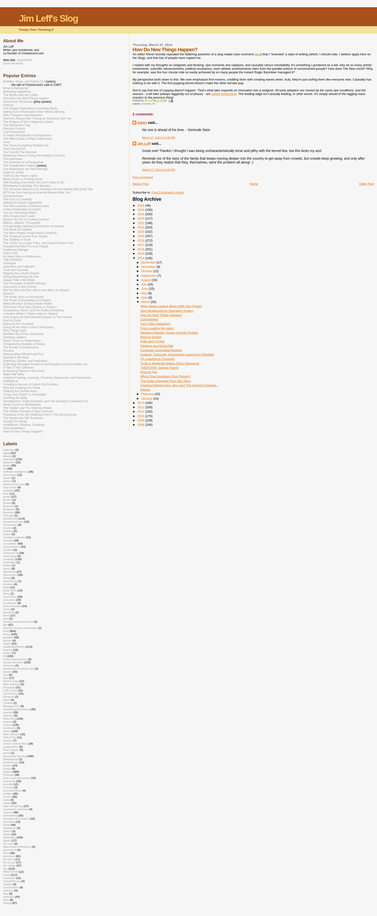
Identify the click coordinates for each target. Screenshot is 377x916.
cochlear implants (14, 537)
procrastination (12, 790)
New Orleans (11, 734)
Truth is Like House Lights (20, 175)
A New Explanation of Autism (22, 209)
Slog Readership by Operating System (167, 311)
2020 (141, 231)
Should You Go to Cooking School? (26, 219)
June (145, 288)
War (5, 893)
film (5, 624)
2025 (141, 210)
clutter (7, 534)
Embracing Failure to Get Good (23, 371)
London (8, 702)
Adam (142, 123)
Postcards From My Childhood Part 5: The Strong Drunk (40, 414)
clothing (8, 531)
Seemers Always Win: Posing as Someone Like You (37, 118)
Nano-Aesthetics (14, 428)
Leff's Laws (10, 690)
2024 (141, 214)
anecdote (9, 459)
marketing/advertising (16, 709)
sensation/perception (16, 818)
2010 (141, 416)
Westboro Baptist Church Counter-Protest (169, 332)
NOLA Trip (9, 737)
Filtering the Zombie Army (20, 391)
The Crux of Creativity (17, 199)
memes (7, 712)
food (6, 631)
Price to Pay (148, 372)
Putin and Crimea (152, 341)
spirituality (9, 837)
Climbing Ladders (14, 337)
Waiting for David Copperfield (22, 202)
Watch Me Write (13, 374)
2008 (141, 425)
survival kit (9, 849)
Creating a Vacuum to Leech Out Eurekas (30, 384)
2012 (141, 407)
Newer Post (140, 184)
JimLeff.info (24, 60)
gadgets (8, 637)
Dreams (8, 584)
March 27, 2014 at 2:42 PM (158, 137)
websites (8, 896)
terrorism (8, 859)
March (146, 302)
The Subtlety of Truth (17, 239)
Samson (8, 293)
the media (9, 865)
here (258, 54)
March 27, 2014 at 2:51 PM (158, 169)
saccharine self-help (15, 809)
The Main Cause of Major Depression (27, 138)
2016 (141, 249)
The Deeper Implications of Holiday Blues (30, 108)
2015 (141, 253)
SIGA (6, 824)
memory (8, 715)
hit (153, 103)
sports (7, 840)
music (7, 731)
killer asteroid (11, 684)
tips (5, 868)
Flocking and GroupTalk (156, 346)
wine (6, 899)
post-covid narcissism (16, 777)
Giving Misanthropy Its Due (21, 276)
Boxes (7, 502)
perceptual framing (14, 756)
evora (6, 609)
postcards (9, 781)
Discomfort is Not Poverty (20, 287)
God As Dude (12, 320)
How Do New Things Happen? (161, 315)
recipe (7, 802)
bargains (8, 490)
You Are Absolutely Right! (19, 212)
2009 (141, 420)
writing (7, 902)
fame (6, 615)
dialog (7, 577)
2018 (141, 240)
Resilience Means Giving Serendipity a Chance (34, 155)
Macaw (145, 389)
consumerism (11, 546)
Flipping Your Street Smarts (21, 273)
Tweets (7, 884)
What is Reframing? (16, 88)
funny (6, 634)
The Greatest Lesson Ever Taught (25, 236)
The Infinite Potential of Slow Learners (28, 411)
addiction (8, 449)
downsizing (10, 581)
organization (11, 746)
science (8, 812)
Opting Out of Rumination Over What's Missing (34, 111)
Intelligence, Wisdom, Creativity (23, 425)
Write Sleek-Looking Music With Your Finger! (171, 306)
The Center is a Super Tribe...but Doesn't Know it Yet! (38, 243)
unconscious (11, 887)
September (149, 275)
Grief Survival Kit (14, 149)
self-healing (10, 815)
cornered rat (10, 552)
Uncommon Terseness (18, 101)
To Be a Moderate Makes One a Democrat (169, 363)
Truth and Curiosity (15, 270)
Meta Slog (9, 718)
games (7, 640)
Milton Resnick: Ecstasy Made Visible (27, 303)
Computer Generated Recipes (161, 350)
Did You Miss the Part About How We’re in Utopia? (36, 290)
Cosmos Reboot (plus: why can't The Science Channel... (179, 385)
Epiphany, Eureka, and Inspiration (25, 361)
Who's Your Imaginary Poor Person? (165, 376)
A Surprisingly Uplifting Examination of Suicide (33, 226)
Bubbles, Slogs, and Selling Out (24, 81)
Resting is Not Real (16, 357)
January (147, 398)
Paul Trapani (11, 749)
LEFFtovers (10, 693)
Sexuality (9, 821)
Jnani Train (10, 253)
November (149, 267)
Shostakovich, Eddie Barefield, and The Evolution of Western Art (45, 401)
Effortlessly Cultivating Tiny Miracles (26, 186)
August (146, 280)
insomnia (8, 665)
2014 (141, 258)
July (144, 284)
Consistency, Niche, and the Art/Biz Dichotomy (33, 310)
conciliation (10, 543)
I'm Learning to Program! (157, 359)
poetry (7, 768)
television (9, 856)
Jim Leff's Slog (48, 18)
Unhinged (9, 263)
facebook (9, 612)
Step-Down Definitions (17, 846)
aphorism (9, 462)
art (4, 468)
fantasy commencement (18, 621)
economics (10, 596)
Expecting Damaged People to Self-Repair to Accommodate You (45, 364)
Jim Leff (144, 143)
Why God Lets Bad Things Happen (26, 98)
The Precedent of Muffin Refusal (24, 283)
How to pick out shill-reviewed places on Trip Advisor (37, 317)
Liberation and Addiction (19, 266)
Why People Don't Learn (19, 216)
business (8, 512)
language (9, 687)
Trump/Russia (12, 881)
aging (6, 452)
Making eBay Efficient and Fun (23, 354)
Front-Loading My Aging (157, 328)
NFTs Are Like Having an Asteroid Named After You (36, 192)
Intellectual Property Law (18, 668)
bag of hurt (10, 487)
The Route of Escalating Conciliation (27, 300)
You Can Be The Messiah (20, 152)
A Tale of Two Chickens (18, 367)
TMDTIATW (10, 871)
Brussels (8, 506)
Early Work (10, 590)
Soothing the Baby (15, 398)
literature (8, 696)
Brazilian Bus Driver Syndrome (23, 334)
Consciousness (13, 196)
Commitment (149, 319)
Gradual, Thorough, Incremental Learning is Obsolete (177, 354)
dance (7, 568)
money (7, 724)
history (7, 652)
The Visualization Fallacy (19, 165)
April (144, 297)
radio (6, 799)
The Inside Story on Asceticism (23, 297)
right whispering (13, 806)
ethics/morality (12, 606)
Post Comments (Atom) (168, 192)
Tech (6, 852)
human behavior (13, 662)
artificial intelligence (15, 471)
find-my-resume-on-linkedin (20, 627)
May (144, 293)
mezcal (7, 721)
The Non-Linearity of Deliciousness (26, 206)
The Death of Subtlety (17, 229)
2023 (141, 218)
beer (6, 493)
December (149, 262)
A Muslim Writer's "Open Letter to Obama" (30, 313)
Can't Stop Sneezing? (155, 324)
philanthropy (11, 762)
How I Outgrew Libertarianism (22, 115)
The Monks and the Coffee (20, 95)
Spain (6, 834)
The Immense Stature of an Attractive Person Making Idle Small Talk (48, 189)
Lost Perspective (14, 132)
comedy (8, 540)
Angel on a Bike (13, 172)
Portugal (8, 774)
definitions (9, 571)
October (147, 271)
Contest (8, 549)
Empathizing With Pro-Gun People (25, 246)
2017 (141, 245)
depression (10, 574)
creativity (146, 103)
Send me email (13, 63)
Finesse (8, 105)
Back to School (150, 337)
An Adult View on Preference (22, 256)
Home (254, 184)
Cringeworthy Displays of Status (24, 344)
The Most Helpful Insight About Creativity (30, 233)
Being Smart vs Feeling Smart (23, 179)
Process (8, 350)
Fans (6, 142)
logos (6, 699)
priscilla (8, 784)
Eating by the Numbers (18, 324)
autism (7, 481)
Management (11, 706)
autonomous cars (14, 484)
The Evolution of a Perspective (23, 162)
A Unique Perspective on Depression (27, 135)
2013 (141, 403)
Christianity (10, 524)
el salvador (10, 602)
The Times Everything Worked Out (25, 145)
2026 (141, 205)
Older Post (366, 184)
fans (5, 618)
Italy (5, 677)
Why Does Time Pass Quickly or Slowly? (30, 307)
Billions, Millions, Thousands (21, 223)
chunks (7, 527)
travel (6, 874)
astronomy (9, 474)
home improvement (15, 659)
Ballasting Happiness (17, 91)
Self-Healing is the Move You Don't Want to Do (33, 182)
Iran (5, 674)
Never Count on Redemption (22, 340)
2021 (141, 227)
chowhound (10, 518)
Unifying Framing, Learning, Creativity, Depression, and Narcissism (47, 377)
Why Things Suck (14, 330)
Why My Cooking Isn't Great (21, 387)
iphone (7, 671)
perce (6, 752)
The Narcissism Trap (16, 125)
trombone (9, 877)
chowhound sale (13, 521)
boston (7, 499)
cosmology (10, 556)
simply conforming (224, 94)
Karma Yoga (11, 681)
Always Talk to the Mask (19, 280)
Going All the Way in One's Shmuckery (28, 327)
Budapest (9, 509)
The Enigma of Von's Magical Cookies (28, 122)
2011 (141, 411)
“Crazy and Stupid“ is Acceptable (24, 394)
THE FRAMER (12, 260)
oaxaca (7, 740)
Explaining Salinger (16, 249)
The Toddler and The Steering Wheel (27, 408)
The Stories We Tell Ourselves (23, 418)
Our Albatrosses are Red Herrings (25, 169)
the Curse (9, 862)
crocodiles (9, 562)
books (7, 496)
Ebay (6, 593)
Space (7, 831)
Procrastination (13, 159)
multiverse (9, 727)
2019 (141, 236)
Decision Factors (14, 128)
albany (7, 456)
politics (7, 771)
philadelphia (10, 759)
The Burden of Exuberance (21, 347)
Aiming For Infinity (15, 421)
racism (7, 796)
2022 (141, 223)
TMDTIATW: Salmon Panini (159, 368)
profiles (7, 793)
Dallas (7, 565)
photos (7, 765)
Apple (6, 465)
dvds (6, 587)
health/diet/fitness (14, 646)
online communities (15, 743)
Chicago (8, 515)
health (7, 643)
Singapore (9, 827)
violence (8, 890)
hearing (8, 649)
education (9, 599)
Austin (7, 477)
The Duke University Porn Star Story (165, 381)
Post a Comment (142, 177)
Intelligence (10, 381)
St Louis (8, 843)
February (148, 394)
